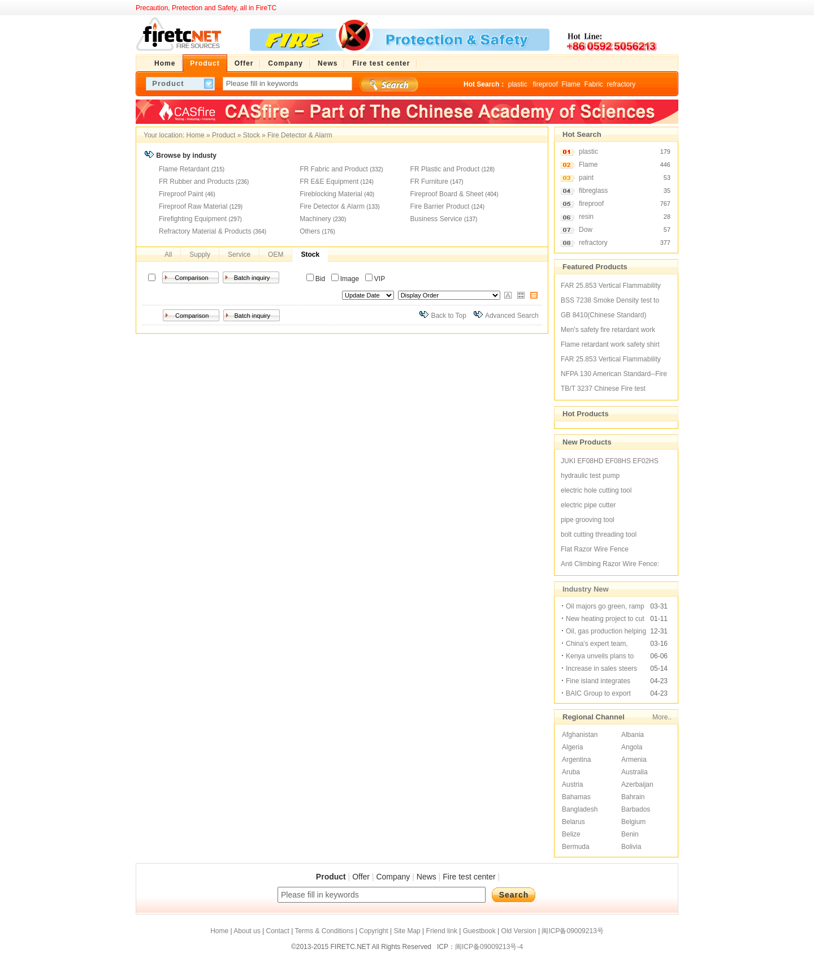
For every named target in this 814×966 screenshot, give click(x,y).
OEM (275, 254)
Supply (199, 254)
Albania (632, 735)
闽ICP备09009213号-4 (489, 947)
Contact (277, 931)
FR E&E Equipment (329, 182)
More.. (662, 717)
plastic (518, 84)
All (168, 254)
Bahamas (576, 797)
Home (196, 135)
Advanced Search (512, 316)
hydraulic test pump (590, 476)
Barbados (635, 809)
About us (246, 931)
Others (310, 231)
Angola (631, 747)
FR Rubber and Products (196, 182)
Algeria (572, 747)
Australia (634, 772)
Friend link (441, 931)
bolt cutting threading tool (599, 534)
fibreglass (593, 191)
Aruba (571, 772)
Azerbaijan (637, 784)
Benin (630, 834)
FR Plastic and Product (445, 169)
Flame (570, 84)
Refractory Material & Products (205, 231)
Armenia (634, 760)
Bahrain (632, 797)
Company (393, 876)
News (426, 876)
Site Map (406, 931)
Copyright (373, 931)
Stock (251, 135)
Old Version (518, 931)
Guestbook (479, 931)
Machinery (315, 219)
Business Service (436, 219)
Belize (571, 834)
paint (586, 178)
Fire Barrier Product (440, 206)
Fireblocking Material (331, 194)
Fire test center (469, 876)
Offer (361, 876)
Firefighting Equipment (193, 219)
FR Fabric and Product (334, 169)
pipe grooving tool (587, 520)
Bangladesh (579, 809)
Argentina (576, 760)
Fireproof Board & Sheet (446, 194)
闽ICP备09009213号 (572, 931)
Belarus (573, 822)
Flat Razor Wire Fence (595, 549)
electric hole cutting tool (596, 490)
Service (239, 254)
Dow (585, 230)
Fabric (593, 84)
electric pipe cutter (588, 505)
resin (586, 217)
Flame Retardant (184, 169)
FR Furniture (429, 182)
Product (223, 135)
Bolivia (631, 847)
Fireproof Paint (181, 194)
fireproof (545, 84)
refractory (621, 84)
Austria (572, 784)
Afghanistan (579, 735)
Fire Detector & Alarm (299, 135)
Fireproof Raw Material (193, 206)
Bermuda (576, 847)
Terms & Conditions (324, 931)
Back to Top (448, 316)
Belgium (633, 822)
